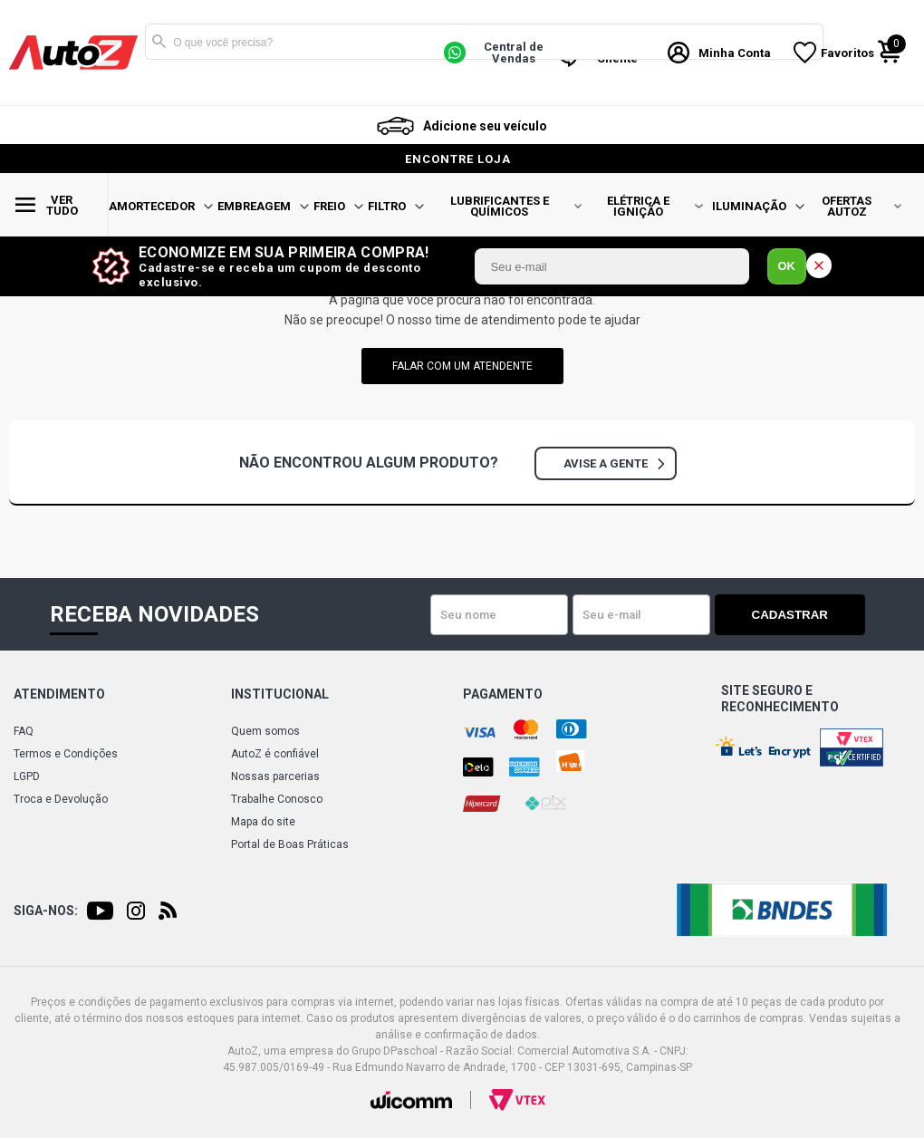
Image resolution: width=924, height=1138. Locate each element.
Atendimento (59, 694)
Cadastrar (802, 615)
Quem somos (265, 731)
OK (787, 266)
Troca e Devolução (61, 799)
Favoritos (847, 53)
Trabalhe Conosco (276, 799)
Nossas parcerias (275, 776)
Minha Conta (734, 53)
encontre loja (458, 159)
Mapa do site (263, 821)
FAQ (24, 731)
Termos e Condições (66, 753)
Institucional (280, 694)
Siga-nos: (46, 910)
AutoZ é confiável (275, 753)
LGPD (27, 776)
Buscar (158, 42)
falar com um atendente (462, 366)
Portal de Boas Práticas (290, 844)
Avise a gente (613, 463)
